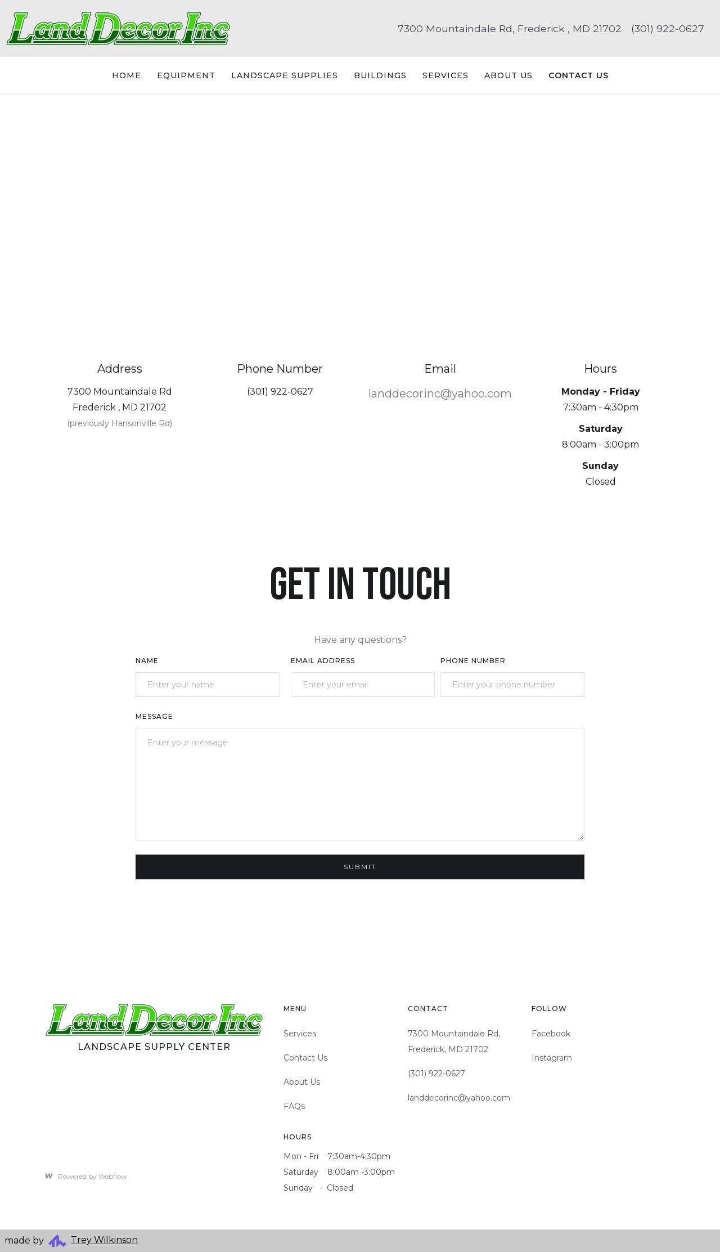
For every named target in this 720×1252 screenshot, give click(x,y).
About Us (508, 75)
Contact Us (305, 1058)
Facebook (551, 1034)
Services (445, 75)
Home (126, 75)
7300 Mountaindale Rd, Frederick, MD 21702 (454, 1041)
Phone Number (473, 660)
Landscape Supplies (284, 75)
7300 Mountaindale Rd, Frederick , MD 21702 (510, 28)
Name (147, 660)
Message (154, 716)
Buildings (380, 75)
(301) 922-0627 (667, 28)
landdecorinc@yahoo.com (440, 393)
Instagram (552, 1058)
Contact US (578, 75)
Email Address (323, 660)
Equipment (186, 75)
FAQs (294, 1106)
